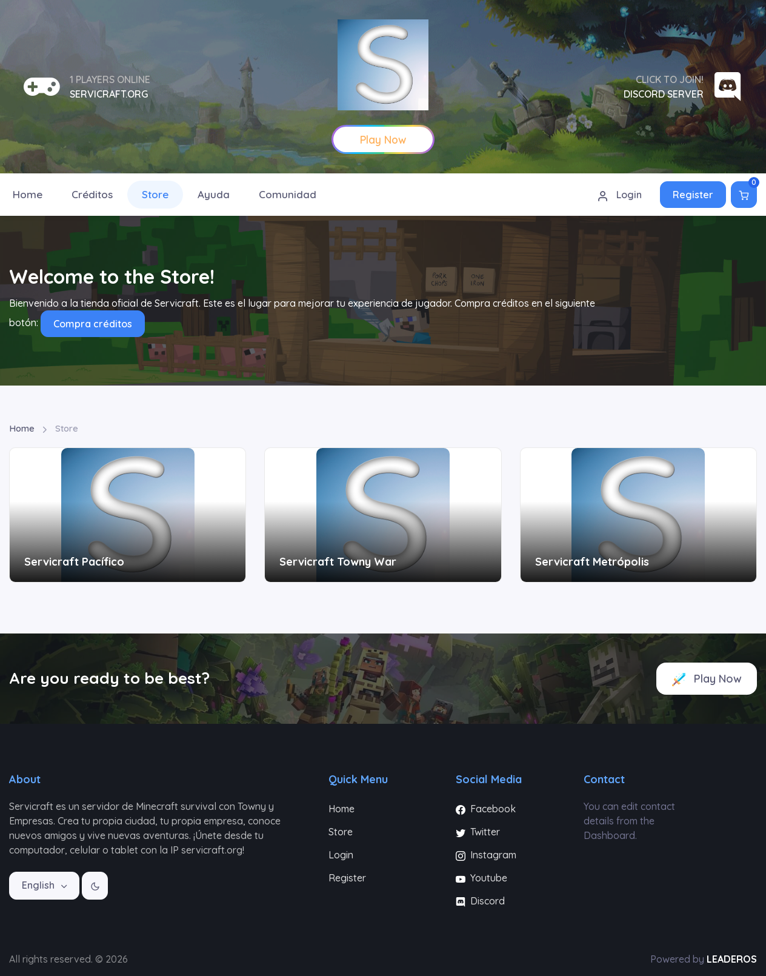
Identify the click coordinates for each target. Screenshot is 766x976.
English (39, 885)
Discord (480, 901)
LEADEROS (732, 959)
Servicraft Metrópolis (592, 562)
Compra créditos (92, 324)
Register (693, 195)
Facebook (486, 809)
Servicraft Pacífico (74, 562)
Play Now (706, 679)
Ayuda (214, 194)
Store (155, 194)
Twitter (478, 832)
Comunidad (287, 194)
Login (619, 195)
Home (22, 428)
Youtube (481, 878)
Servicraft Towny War (337, 562)
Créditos (92, 194)
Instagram (486, 855)
